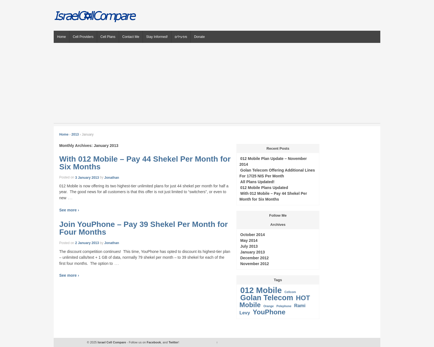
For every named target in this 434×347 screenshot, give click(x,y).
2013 (75, 134)
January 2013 (252, 252)
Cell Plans (107, 37)
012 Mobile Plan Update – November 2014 (273, 161)
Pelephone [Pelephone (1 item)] (284, 306)
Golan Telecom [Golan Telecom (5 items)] (266, 298)
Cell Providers (83, 37)
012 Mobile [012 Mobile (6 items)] (261, 290)
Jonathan (111, 177)
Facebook (154, 342)
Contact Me (130, 37)
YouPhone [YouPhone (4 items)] (269, 312)
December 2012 (254, 258)
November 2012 (254, 263)
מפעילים (181, 37)
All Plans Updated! (257, 182)
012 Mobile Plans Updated (264, 187)
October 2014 (252, 234)
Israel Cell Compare (112, 342)
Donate (199, 37)
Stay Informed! (157, 37)
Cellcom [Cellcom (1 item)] (290, 292)
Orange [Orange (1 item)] (269, 306)
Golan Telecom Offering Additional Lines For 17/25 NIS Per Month (277, 173)
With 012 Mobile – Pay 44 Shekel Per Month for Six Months (145, 163)
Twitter (173, 342)
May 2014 (248, 240)
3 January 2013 (87, 177)
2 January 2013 (87, 243)
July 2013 (249, 246)
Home (61, 37)
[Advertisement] (217, 84)
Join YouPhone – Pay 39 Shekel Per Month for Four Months (143, 228)
